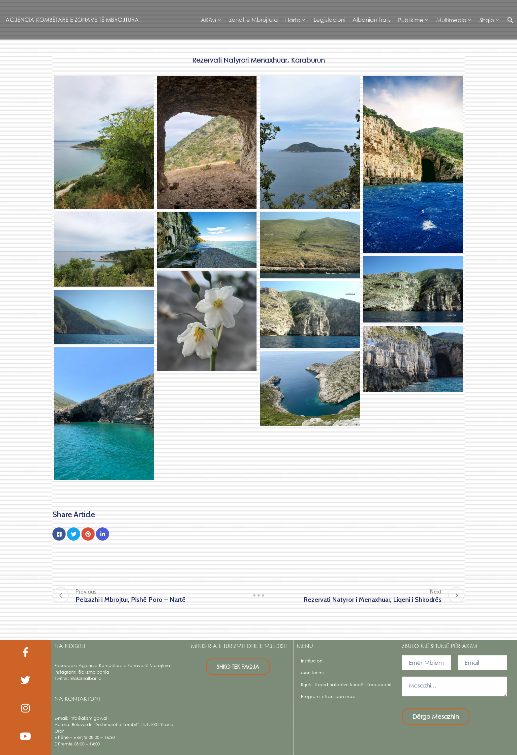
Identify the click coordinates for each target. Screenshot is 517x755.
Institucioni (312, 661)
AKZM (208, 19)
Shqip (486, 19)
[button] (508, 20)
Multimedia (451, 19)
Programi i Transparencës (328, 696)
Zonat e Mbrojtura (253, 19)
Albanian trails (371, 19)
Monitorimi (312, 673)
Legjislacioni (329, 19)
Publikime (410, 19)
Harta (293, 19)
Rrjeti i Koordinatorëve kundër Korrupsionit (346, 684)
